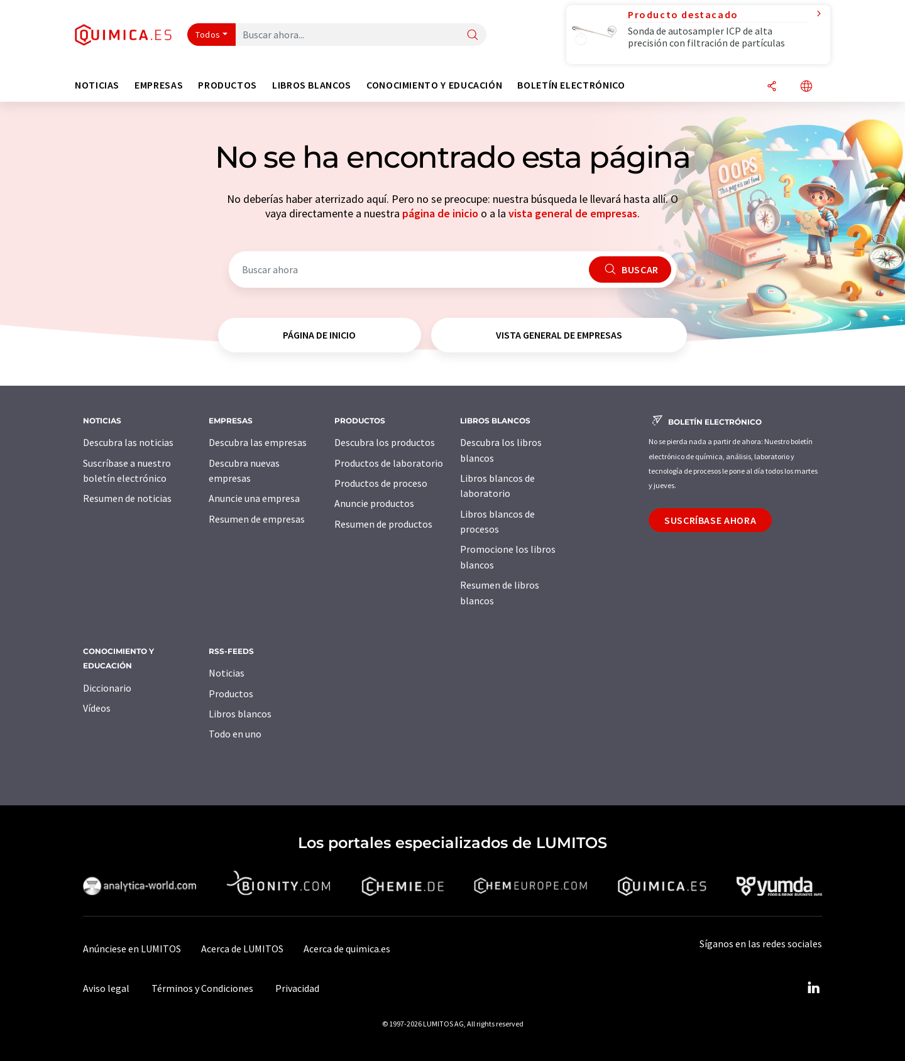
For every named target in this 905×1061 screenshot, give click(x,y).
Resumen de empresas (257, 519)
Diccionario (107, 688)
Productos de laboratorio (388, 463)
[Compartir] (772, 87)
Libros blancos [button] (311, 85)
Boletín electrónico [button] (571, 85)
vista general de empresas (572, 213)
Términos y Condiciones (202, 988)
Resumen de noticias (127, 498)
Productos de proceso (380, 483)
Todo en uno (235, 733)
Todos (208, 34)
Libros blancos (240, 713)
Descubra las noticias (128, 442)
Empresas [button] (158, 85)
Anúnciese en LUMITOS (132, 948)
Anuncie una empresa (254, 498)
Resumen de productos (383, 524)
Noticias (226, 673)
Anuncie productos (374, 503)
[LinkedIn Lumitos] (813, 988)
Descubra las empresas (258, 442)
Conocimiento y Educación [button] (434, 85)
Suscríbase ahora (710, 520)
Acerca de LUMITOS (242, 948)
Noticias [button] (97, 85)
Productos (231, 693)
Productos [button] (227, 85)
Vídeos (97, 708)
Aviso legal (106, 988)
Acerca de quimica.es (347, 948)
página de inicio (440, 213)
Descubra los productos (384, 442)
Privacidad (297, 988)
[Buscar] (472, 35)
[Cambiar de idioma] (806, 87)
